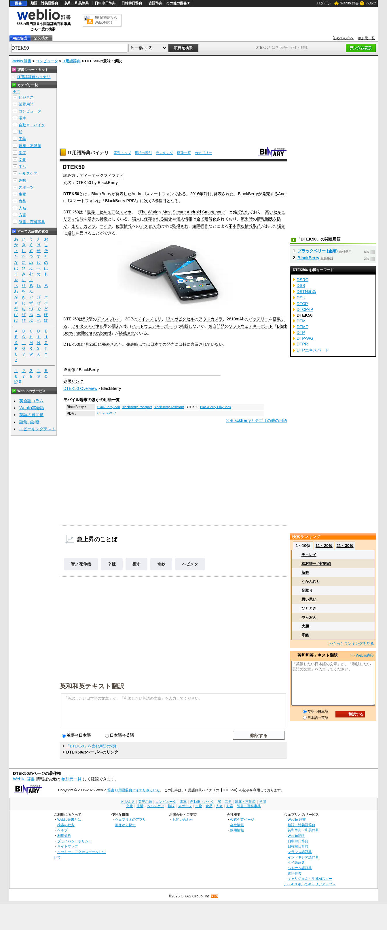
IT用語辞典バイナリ (88, 152)
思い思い (308, 599)
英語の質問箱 (31, 414)
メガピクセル (182, 319)
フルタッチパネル (87, 326)
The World (148, 212)
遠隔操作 (200, 226)
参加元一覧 (366, 38)
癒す (136, 564)
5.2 (86, 319)
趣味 (22, 180)
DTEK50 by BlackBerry (96, 182)
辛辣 (112, 564)
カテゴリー (203, 153)
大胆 (305, 626)
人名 (22, 208)
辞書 (18, 3)
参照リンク (73, 381)
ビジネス (26, 97)
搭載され (127, 333)
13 (168, 319)
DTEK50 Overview (80, 388)
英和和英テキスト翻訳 (92, 685)
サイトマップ (67, 846)
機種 (158, 200)
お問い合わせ (182, 819)
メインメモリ (149, 319)
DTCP (302, 303)
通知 (71, 233)
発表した (123, 193)
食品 (22, 201)
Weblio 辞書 (349, 3)
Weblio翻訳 (296, 835)
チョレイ (308, 555)
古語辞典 (155, 3)
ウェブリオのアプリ (130, 819)
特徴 (104, 219)
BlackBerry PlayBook (215, 407)
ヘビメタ (190, 564)
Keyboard (102, 333)
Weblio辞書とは (69, 819)
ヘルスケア (28, 173)
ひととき (308, 608)
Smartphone (213, 212)
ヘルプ (371, 3)
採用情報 (237, 830)
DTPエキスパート (313, 350)
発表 (130, 344)
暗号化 (210, 219)
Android (194, 212)
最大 (92, 219)
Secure (179, 212)
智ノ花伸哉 (81, 564)
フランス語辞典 (300, 852)
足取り (307, 590)
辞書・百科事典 (32, 222)
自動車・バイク (32, 125)
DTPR (302, 344)
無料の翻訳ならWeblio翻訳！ (106, 20)
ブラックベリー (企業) (317, 251)
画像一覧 (184, 153)
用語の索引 (143, 153)
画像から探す (125, 825)
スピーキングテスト (37, 429)
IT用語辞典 (71, 61)
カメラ (90, 226)
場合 (281, 226)
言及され (199, 344)
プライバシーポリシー (74, 841)
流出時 (247, 219)
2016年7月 (200, 193)
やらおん (308, 617)
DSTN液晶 (306, 291)
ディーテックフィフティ (101, 175)
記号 (18, 382)
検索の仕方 (66, 825)
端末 (136, 219)
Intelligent (83, 333)
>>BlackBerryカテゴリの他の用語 (256, 420)
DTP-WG (305, 338)
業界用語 (26, 104)
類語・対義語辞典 (44, 3)
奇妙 (161, 564)
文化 (22, 159)
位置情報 (124, 226)
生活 (22, 166)
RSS (214, 896)
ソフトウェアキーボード (251, 326)
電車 (22, 118)
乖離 (305, 635)
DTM (301, 321)
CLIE (101, 413)
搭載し (186, 326)
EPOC (111, 413)
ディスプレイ (109, 319)
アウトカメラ (210, 319)
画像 (168, 219)
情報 (249, 226)
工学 (22, 139)
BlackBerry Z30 (108, 407)
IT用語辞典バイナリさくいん (137, 790)
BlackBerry (101, 193)
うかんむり (310, 581)
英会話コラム (31, 401)
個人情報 (184, 219)
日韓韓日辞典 (132, 3)
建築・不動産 (30, 146)
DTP (301, 332)
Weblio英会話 (31, 407)
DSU (301, 298)
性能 (79, 219)
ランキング (164, 153)
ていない (215, 344)
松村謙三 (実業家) (316, 563)
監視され (180, 226)
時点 (138, 344)
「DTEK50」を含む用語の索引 (91, 746)
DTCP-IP (305, 309)
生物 (22, 194)
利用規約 (64, 835)
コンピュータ (47, 61)
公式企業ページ (242, 819)
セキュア (107, 212)
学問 (22, 153)
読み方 (69, 175)
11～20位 (324, 545)
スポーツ (26, 187)
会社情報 (237, 825)
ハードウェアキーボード (154, 326)
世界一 (93, 212)
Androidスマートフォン (153, 193)
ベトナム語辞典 (300, 868)
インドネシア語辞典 (303, 857)
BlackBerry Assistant (169, 407)
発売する (270, 193)
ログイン (323, 3)
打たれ (243, 212)
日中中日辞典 (105, 3)
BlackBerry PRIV (120, 200)
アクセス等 (150, 226)
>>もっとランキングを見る (351, 643)
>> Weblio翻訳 (362, 655)
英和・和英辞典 (76, 3)
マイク (106, 226)
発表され (222, 193)
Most (166, 212)
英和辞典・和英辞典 (303, 830)
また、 (77, 226)
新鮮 (305, 572)
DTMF (302, 326)
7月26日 (90, 344)
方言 (22, 215)
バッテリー (258, 319)
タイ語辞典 (296, 862)
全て (200, 219)
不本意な (237, 226)
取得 (257, 226)
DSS (301, 285)
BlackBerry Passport (137, 407)
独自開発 (216, 326)
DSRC (302, 279)
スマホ (125, 212)
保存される (154, 219)
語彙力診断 (29, 422)
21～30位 (344, 545)
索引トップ (122, 153)
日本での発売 (162, 344)
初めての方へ (343, 38)
